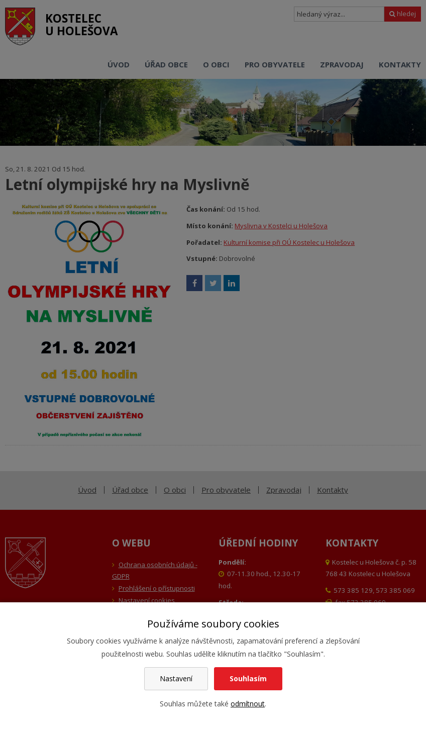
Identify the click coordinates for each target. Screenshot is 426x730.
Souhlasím (248, 678)
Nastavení (176, 678)
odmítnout (248, 703)
